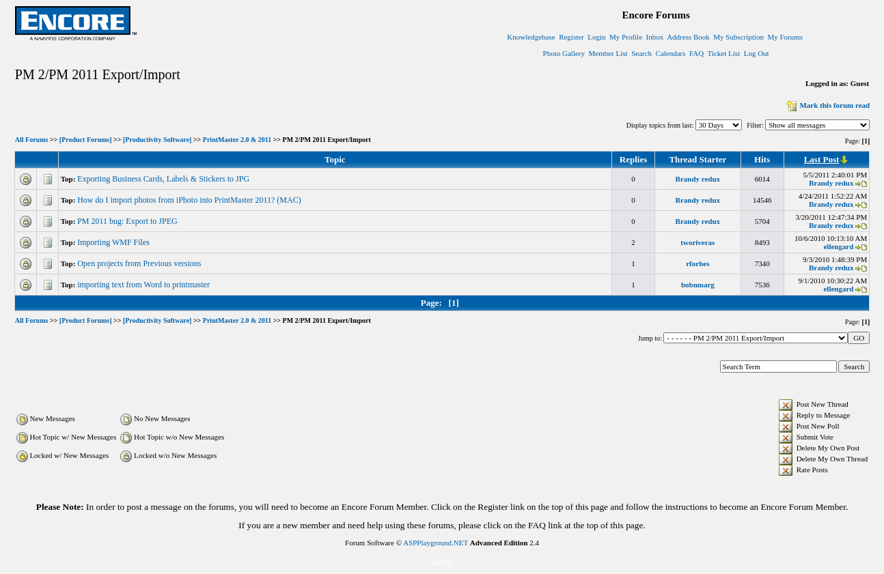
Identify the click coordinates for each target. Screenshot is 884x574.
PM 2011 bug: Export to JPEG (128, 221)
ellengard (838, 246)
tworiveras (697, 242)
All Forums (32, 140)
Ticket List (724, 53)
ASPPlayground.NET (435, 543)
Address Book (688, 37)
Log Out (756, 53)
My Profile (625, 37)
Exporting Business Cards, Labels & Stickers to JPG (164, 179)
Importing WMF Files (114, 242)
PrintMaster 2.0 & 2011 (237, 140)
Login (596, 37)
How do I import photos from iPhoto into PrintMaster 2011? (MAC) (190, 200)
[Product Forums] (85, 140)
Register (571, 37)
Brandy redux (698, 179)
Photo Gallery (564, 53)
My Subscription (738, 37)
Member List (608, 53)
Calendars (671, 53)
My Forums (785, 37)
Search (641, 53)
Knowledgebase (531, 37)
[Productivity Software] (157, 140)
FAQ (696, 53)
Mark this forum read (827, 105)
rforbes (697, 263)
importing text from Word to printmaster (144, 284)
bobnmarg (698, 285)
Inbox (655, 37)
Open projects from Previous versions (140, 263)
